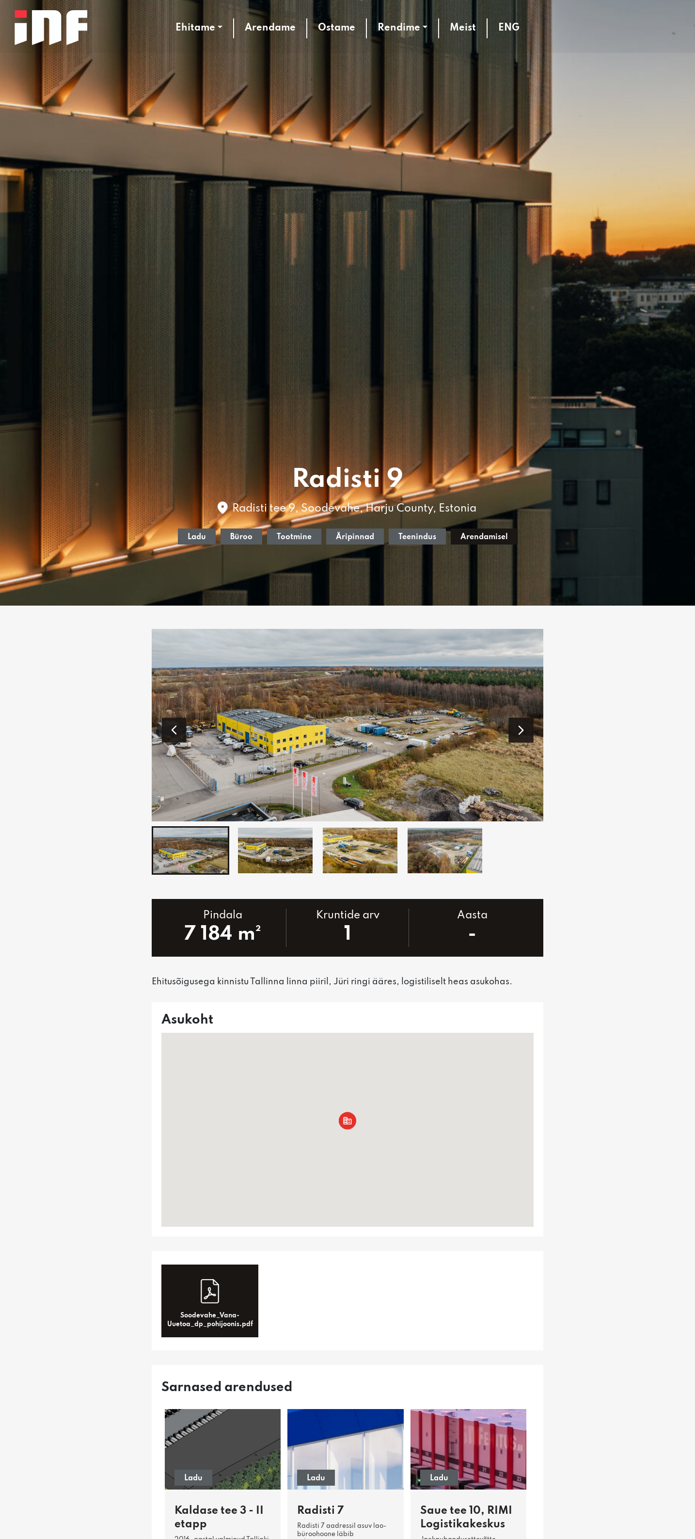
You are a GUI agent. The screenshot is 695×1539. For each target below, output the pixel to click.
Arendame (270, 28)
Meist (463, 28)
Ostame (336, 28)
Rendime (399, 28)
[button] (174, 730)
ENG (509, 28)
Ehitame (195, 28)
